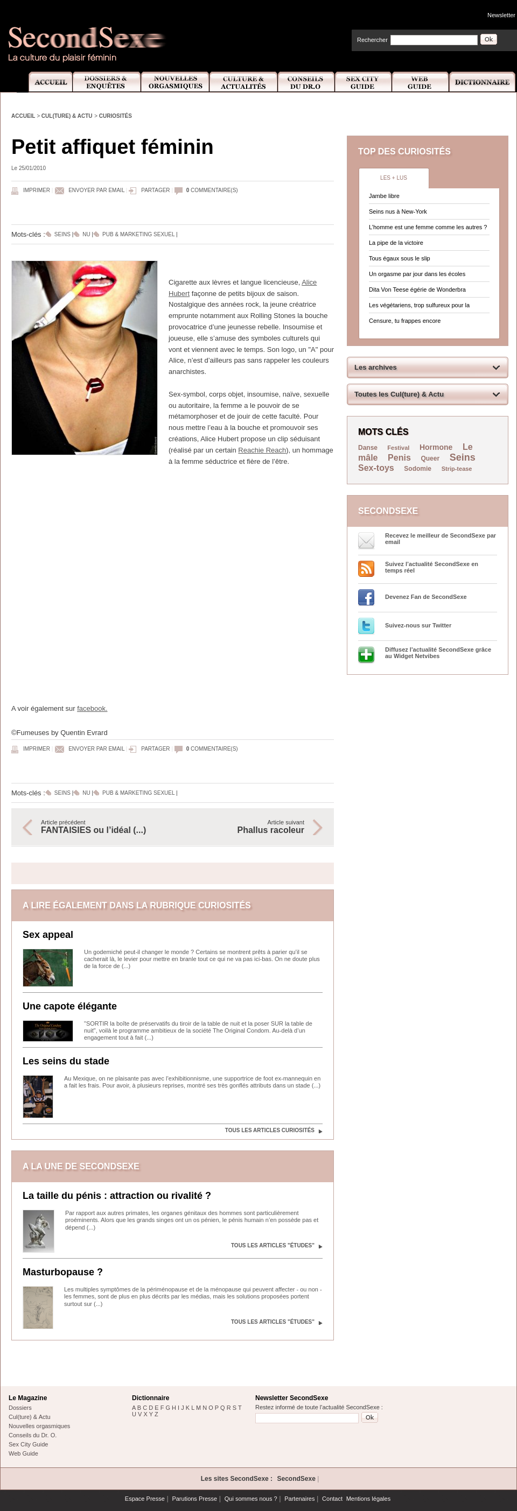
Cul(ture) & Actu (67, 116)
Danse (368, 447)
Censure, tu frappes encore (405, 320)
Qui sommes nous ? (251, 1498)
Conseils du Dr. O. (33, 1435)
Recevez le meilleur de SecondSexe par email (440, 538)
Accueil (44, 82)
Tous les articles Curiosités (270, 1130)
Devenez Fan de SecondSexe (426, 597)
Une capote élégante (70, 1006)
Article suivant (244, 827)
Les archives (375, 367)
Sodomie (417, 468)
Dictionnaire (483, 82)
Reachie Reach (262, 450)
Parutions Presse (194, 1498)
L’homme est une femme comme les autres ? (428, 227)
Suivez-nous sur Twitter (418, 625)
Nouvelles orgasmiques (39, 1426)
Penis (399, 457)
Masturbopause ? (63, 1272)
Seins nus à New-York (398, 211)
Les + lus (393, 178)
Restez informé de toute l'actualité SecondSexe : (319, 1407)
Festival (398, 447)
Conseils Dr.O (306, 82)
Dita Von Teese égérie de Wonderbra (417, 289)
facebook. (92, 708)
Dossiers (20, 1407)
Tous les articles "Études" (273, 1245)
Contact (332, 1498)
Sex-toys (376, 467)
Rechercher (372, 40)
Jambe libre (384, 196)
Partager (155, 190)
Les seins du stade (66, 1061)
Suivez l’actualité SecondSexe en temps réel (431, 567)
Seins (62, 234)
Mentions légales (368, 1498)
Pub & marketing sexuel (138, 234)
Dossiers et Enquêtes (106, 82)
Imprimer (36, 190)
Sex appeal (48, 934)
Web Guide (420, 82)
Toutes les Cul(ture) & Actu (399, 394)
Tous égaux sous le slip (399, 258)
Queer (430, 458)
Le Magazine (28, 1398)
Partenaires (299, 1498)
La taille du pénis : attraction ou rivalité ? (117, 1195)
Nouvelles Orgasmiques (175, 82)
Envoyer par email (96, 190)
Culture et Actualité (244, 82)
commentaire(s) (212, 190)
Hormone (436, 447)
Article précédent (101, 827)
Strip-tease (457, 468)
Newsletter (501, 15)
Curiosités (115, 116)
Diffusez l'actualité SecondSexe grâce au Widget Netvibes (438, 652)
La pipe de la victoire (396, 242)
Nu (86, 234)
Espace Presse (145, 1498)
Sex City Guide (363, 82)
